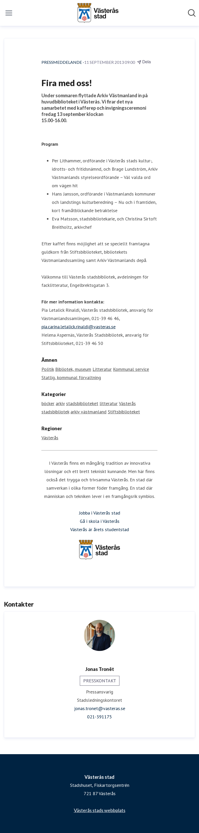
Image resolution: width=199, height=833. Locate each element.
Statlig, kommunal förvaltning (71, 377)
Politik (47, 369)
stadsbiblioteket (82, 403)
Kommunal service (131, 369)
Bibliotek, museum (73, 369)
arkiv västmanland (88, 412)
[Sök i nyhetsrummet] (192, 13)
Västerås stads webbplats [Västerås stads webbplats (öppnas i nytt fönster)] (99, 810)
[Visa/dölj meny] (9, 13)
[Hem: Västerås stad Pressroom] (97, 13)
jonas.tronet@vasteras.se (99, 708)
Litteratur (102, 369)
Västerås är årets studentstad (99, 529)
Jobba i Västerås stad (99, 513)
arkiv (60, 403)
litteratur (109, 403)
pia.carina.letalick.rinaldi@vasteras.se (78, 327)
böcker (47, 403)
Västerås (49, 438)
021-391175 (99, 717)
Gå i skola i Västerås (99, 521)
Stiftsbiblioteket (124, 412)
